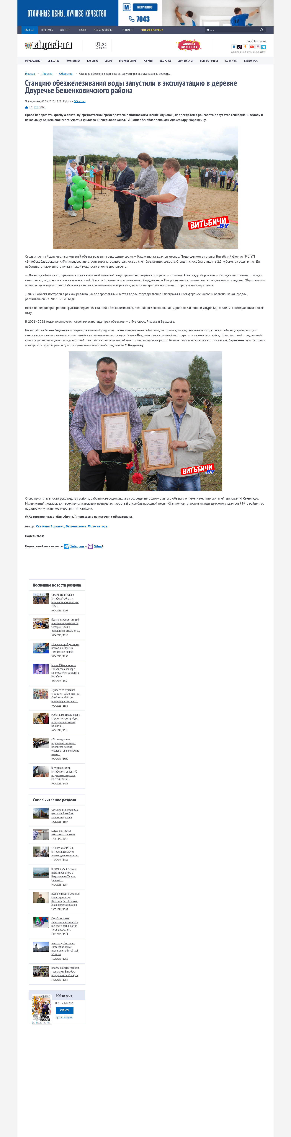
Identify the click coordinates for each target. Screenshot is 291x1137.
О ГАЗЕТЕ (66, 30)
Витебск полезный (152, 30)
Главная (30, 73)
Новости (47, 73)
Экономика (73, 60)
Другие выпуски (64, 1017)
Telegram (74, 546)
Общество (54, 60)
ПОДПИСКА (47, 30)
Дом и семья (185, 60)
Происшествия (127, 60)
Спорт (108, 60)
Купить (65, 1010)
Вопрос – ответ (209, 60)
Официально (32, 60)
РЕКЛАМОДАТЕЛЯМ (104, 30)
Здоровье (165, 60)
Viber (95, 546)
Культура (92, 60)
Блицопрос (251, 60)
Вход (249, 41)
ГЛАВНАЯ (29, 30)
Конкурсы (231, 60)
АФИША (82, 30)
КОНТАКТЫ (127, 30)
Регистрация (260, 41)
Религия (148, 60)
